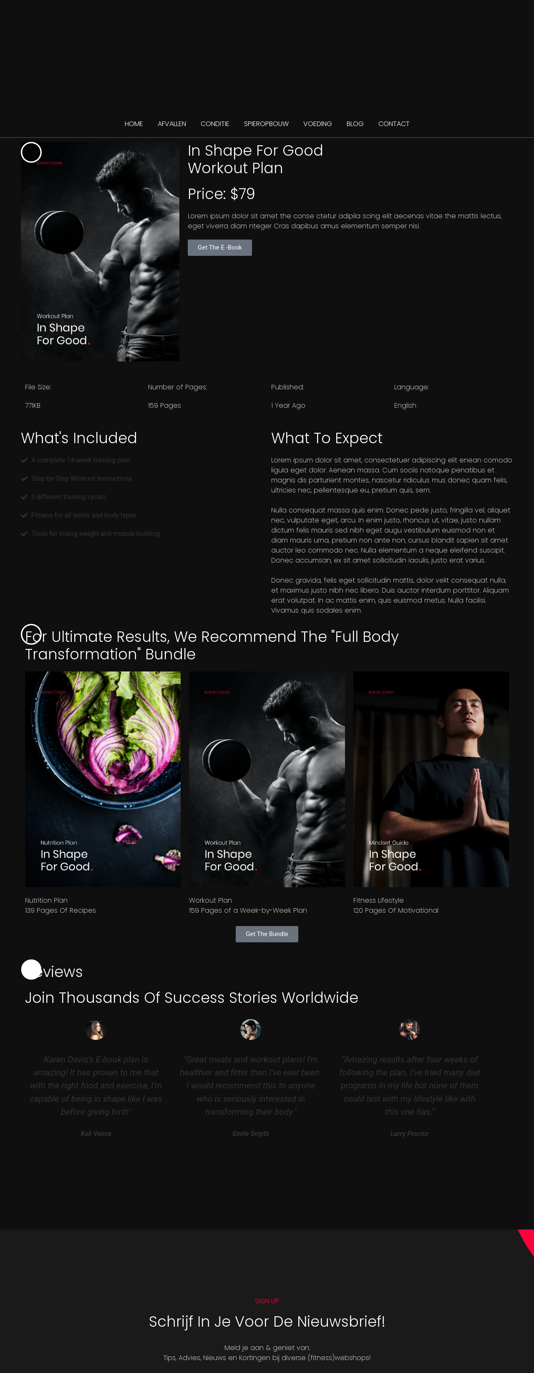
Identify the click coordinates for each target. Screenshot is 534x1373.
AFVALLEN (172, 124)
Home (134, 124)
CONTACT (394, 124)
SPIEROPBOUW (266, 124)
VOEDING (317, 124)
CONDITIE (215, 124)
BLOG (355, 124)
